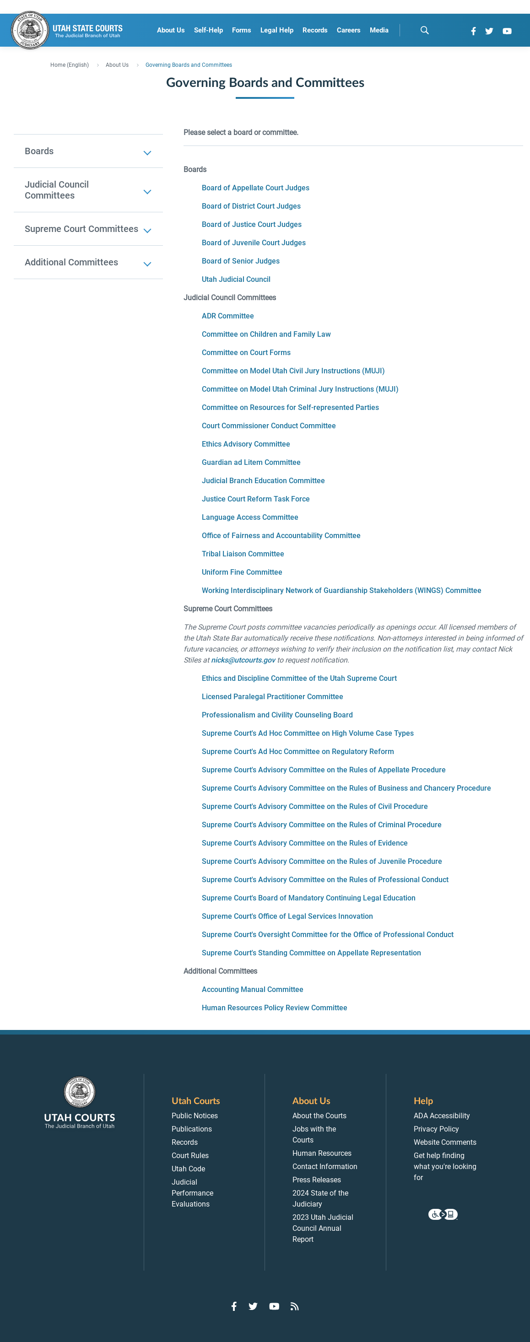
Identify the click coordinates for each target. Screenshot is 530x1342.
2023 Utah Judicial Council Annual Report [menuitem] (322, 1228)
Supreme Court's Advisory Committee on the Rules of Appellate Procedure (324, 769)
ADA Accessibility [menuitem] (442, 1115)
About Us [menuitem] (171, 30)
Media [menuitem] (379, 30)
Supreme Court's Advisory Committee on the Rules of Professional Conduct (325, 879)
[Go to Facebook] (473, 31)
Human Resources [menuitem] (322, 1153)
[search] (425, 30)
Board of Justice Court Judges (252, 224)
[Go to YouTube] (507, 31)
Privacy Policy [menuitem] (436, 1129)
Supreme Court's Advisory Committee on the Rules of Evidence (305, 843)
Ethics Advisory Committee (246, 444)
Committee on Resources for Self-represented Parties (290, 407)
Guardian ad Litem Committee (251, 462)
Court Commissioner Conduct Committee (269, 425)
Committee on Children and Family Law (266, 334)
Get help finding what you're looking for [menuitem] (445, 1166)
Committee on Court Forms (246, 352)
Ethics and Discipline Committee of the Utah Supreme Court (299, 678)
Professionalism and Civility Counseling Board (277, 715)
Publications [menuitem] (192, 1129)
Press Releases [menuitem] (316, 1179)
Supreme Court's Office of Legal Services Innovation (287, 916)
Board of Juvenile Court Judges (254, 242)
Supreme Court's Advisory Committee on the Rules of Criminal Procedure (322, 824)
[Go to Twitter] (489, 31)
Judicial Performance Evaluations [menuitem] (192, 1193)
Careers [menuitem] (349, 30)
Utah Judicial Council (236, 279)
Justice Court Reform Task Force (256, 499)
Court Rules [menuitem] (190, 1155)
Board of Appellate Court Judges (255, 187)
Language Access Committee (250, 517)
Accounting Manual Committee (252, 989)
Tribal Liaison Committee (243, 554)
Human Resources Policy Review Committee (274, 1007)
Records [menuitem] (315, 30)
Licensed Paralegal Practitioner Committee (272, 696)
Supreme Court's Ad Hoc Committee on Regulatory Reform (298, 751)
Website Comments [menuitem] (445, 1142)
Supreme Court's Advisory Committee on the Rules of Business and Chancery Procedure (346, 788)
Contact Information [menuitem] (324, 1166)
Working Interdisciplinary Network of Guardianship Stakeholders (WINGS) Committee (341, 590)
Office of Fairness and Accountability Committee (281, 535)
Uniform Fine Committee (242, 572)
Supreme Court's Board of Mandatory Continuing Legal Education (309, 898)
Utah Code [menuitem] (188, 1168)
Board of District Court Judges (251, 206)
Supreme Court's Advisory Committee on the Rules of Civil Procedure (315, 806)
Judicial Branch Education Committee (263, 480)
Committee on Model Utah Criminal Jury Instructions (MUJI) (300, 389)
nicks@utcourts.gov (243, 660)
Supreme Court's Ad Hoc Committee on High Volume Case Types (308, 733)
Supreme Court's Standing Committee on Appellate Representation (311, 953)
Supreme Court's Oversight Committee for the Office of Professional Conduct (328, 934)
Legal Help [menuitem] (276, 30)
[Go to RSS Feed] (294, 1306)
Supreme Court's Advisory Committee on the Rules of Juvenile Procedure (322, 861)
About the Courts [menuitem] (319, 1115)
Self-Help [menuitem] (208, 30)
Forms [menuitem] (241, 30)
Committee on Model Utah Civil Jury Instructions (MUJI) (293, 370)
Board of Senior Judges (241, 261)
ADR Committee (228, 316)
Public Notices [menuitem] (195, 1115)
